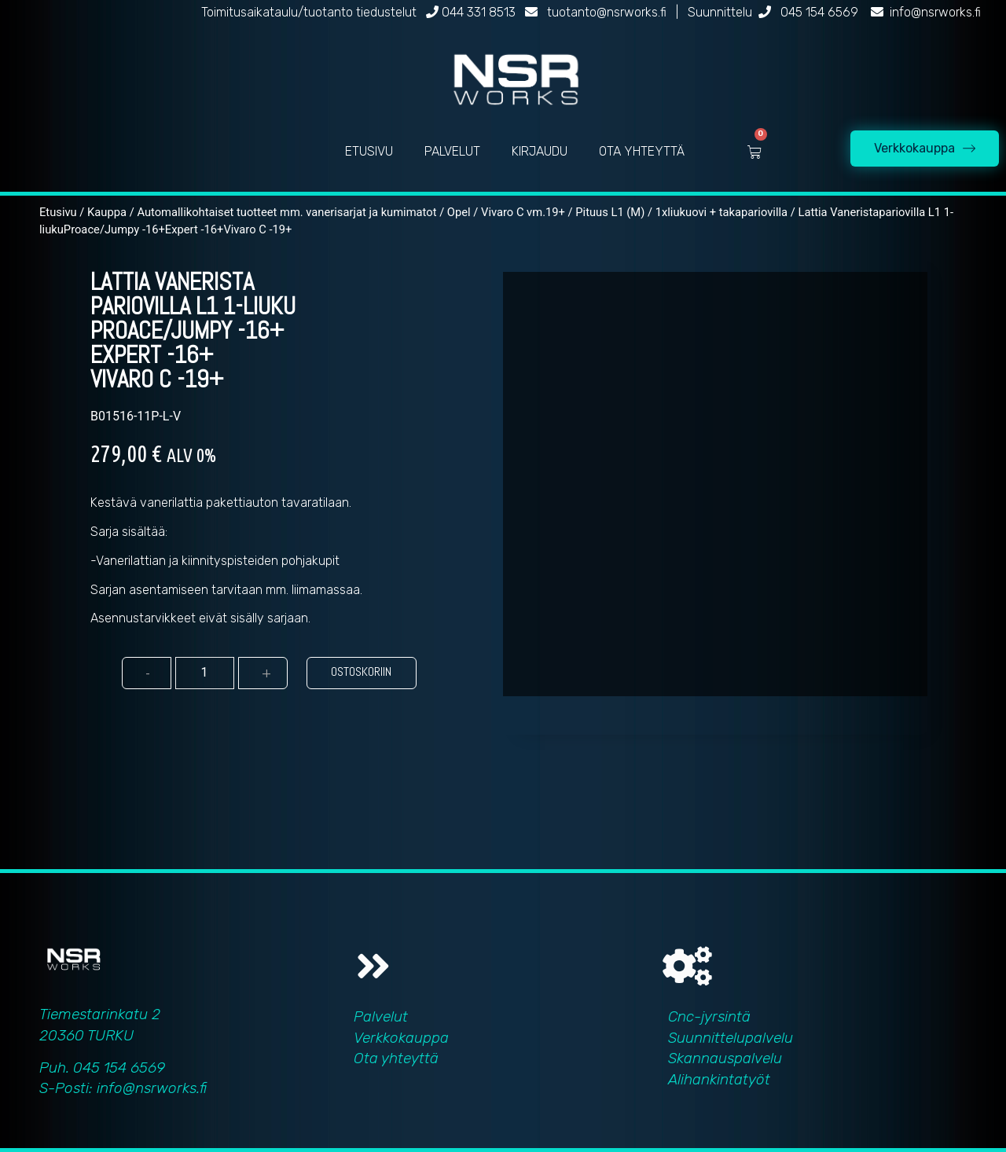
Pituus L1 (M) (609, 212)
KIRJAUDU (539, 151)
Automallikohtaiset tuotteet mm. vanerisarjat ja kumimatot (286, 212)
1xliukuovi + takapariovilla (721, 212)
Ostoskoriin (361, 671)
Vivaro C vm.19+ (523, 212)
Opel (459, 212)
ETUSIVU (369, 151)
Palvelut (381, 1016)
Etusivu (58, 212)
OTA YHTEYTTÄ (642, 151)
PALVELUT (452, 151)
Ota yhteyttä (396, 1058)
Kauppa (107, 212)
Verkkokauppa (401, 1038)
